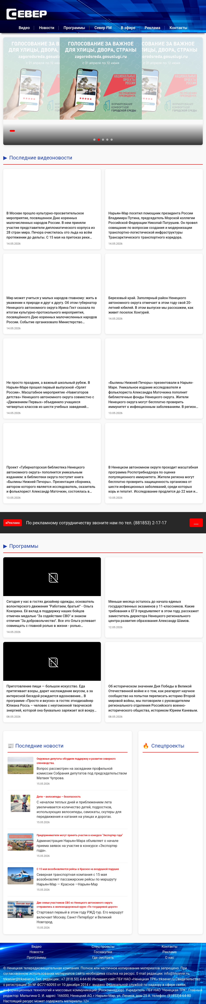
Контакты (178, 28)
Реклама (152, 28)
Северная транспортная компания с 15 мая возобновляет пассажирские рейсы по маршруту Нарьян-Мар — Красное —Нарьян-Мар (77, 879)
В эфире (128, 28)
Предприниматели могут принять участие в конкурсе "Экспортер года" (80, 835)
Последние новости (39, 746)
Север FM (103, 28)
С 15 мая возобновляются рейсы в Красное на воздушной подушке (78, 869)
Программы (74, 28)
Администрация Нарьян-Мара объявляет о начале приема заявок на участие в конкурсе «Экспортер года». (78, 846)
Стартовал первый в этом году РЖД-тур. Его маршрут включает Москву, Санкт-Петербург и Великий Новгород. (80, 917)
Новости (46, 28)
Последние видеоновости (40, 158)
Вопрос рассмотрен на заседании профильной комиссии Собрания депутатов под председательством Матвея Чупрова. (82, 773)
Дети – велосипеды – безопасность (59, 796)
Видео (24, 28)
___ (196, 523)
